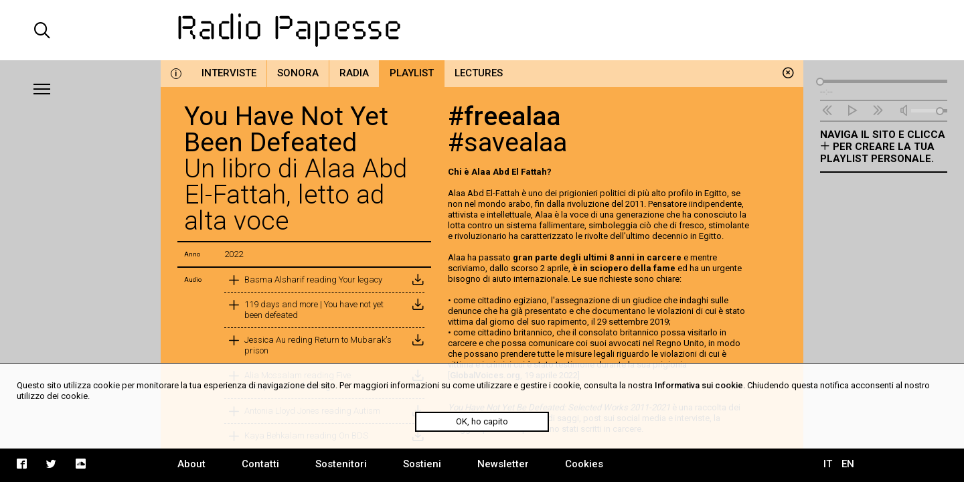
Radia (354, 73)
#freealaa (504, 116)
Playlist (412, 73)
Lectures (479, 73)
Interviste (229, 73)
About (191, 464)
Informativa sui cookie (699, 385)
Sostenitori (341, 464)
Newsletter (503, 464)
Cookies (584, 464)
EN (847, 464)
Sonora (298, 73)
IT (827, 464)
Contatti (260, 464)
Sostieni (422, 464)
